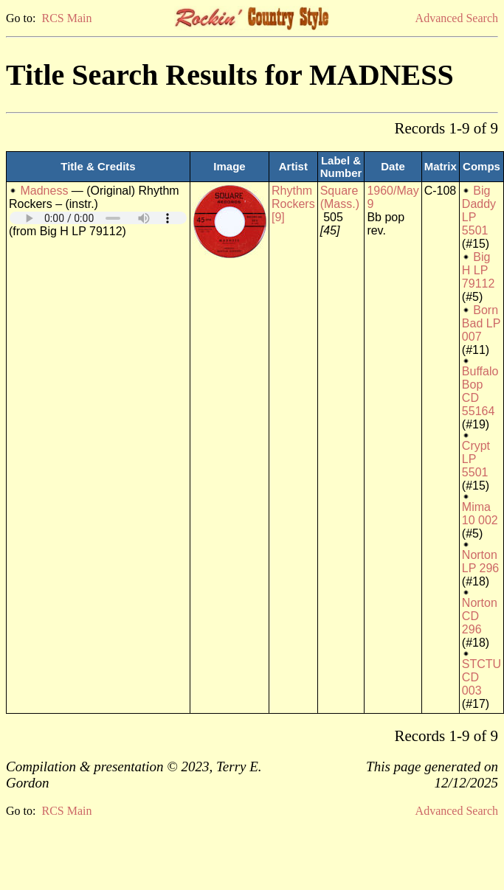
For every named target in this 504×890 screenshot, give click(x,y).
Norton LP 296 (480, 561)
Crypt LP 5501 (476, 459)
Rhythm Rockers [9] (293, 203)
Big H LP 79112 (478, 270)
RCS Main (66, 18)
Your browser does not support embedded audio (98, 218)
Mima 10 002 (480, 513)
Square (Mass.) (339, 197)
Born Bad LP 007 (481, 323)
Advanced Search (456, 18)
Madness (44, 190)
